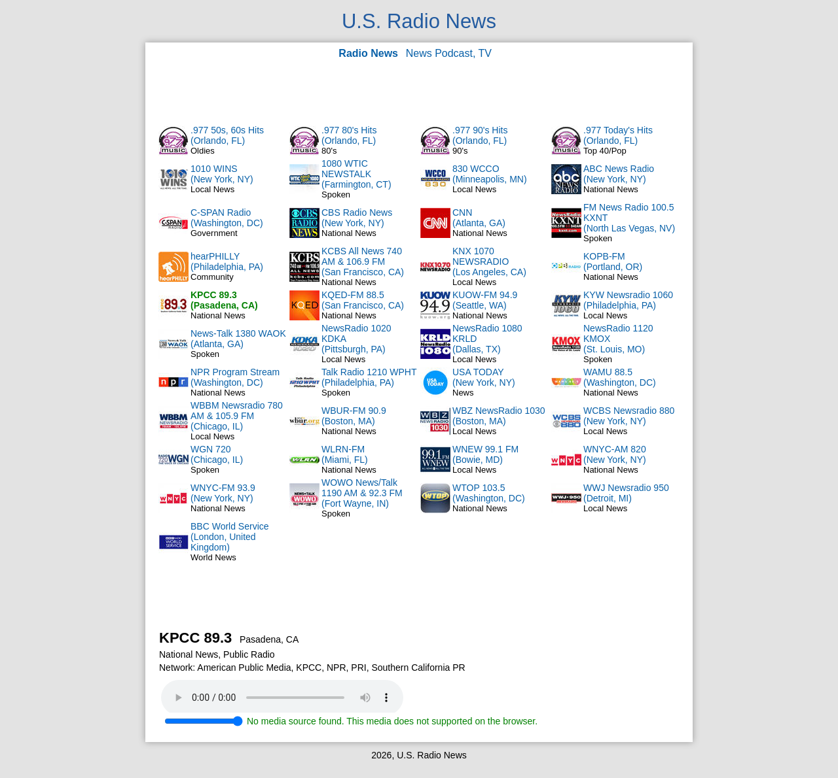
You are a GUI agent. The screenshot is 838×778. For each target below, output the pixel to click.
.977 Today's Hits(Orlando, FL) (618, 135)
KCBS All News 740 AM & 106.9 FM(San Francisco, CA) (362, 261)
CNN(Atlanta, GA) (478, 217)
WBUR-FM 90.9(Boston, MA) (353, 415)
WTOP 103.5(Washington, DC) (488, 492)
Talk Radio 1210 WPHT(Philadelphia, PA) (369, 377)
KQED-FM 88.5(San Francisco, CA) (362, 300)
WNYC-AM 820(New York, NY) (614, 454)
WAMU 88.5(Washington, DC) (619, 377)
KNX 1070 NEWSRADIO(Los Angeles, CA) (489, 261)
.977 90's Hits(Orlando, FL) (479, 135)
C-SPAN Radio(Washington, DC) (227, 217)
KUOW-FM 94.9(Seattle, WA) (484, 300)
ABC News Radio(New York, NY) (618, 173)
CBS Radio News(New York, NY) (356, 217)
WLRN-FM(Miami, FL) (344, 454)
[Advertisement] (419, 91)
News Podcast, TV (449, 53)
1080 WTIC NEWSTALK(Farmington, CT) (356, 174)
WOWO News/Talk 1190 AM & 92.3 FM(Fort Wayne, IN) (362, 493)
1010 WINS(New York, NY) (222, 173)
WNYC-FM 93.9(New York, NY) (223, 492)
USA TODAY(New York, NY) (483, 377)
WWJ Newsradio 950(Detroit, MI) (626, 492)
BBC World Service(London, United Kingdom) (230, 536)
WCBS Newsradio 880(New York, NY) (628, 415)
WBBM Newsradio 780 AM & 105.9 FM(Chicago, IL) (237, 415)
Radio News (368, 53)
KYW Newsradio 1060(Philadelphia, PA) (628, 300)
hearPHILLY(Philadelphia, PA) (227, 261)
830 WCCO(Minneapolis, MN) (489, 173)
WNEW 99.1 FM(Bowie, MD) (485, 454)
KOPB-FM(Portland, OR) (612, 261)
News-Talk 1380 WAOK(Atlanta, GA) (238, 338)
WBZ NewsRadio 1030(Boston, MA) (498, 415)
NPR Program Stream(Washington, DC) (235, 377)
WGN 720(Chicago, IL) (217, 454)
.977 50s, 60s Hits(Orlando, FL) (227, 135)
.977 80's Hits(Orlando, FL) (348, 135)
